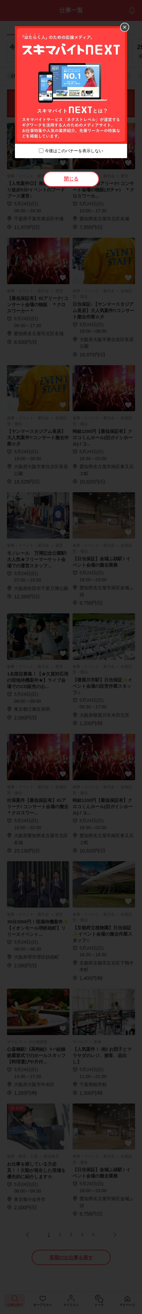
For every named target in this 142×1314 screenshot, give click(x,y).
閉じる (71, 179)
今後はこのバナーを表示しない (74, 151)
